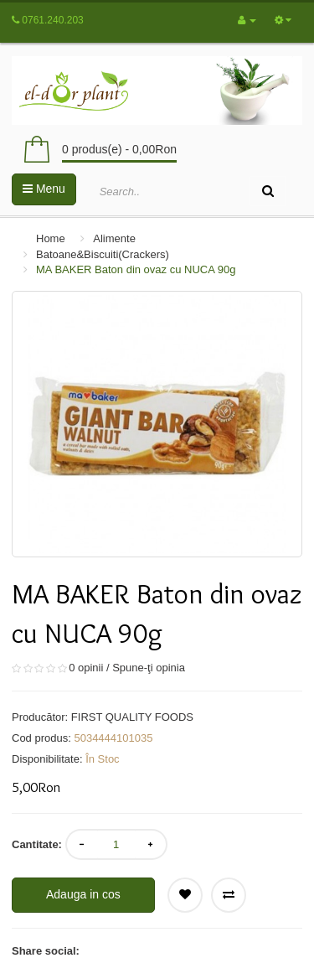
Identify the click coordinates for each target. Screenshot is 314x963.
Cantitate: (37, 844)
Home (50, 238)
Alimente (114, 238)
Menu (44, 188)
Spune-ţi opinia (148, 667)
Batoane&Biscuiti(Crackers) (102, 254)
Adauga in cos (83, 894)
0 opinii (86, 667)
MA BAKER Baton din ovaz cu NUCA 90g (135, 269)
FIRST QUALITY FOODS (132, 717)
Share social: (46, 951)
